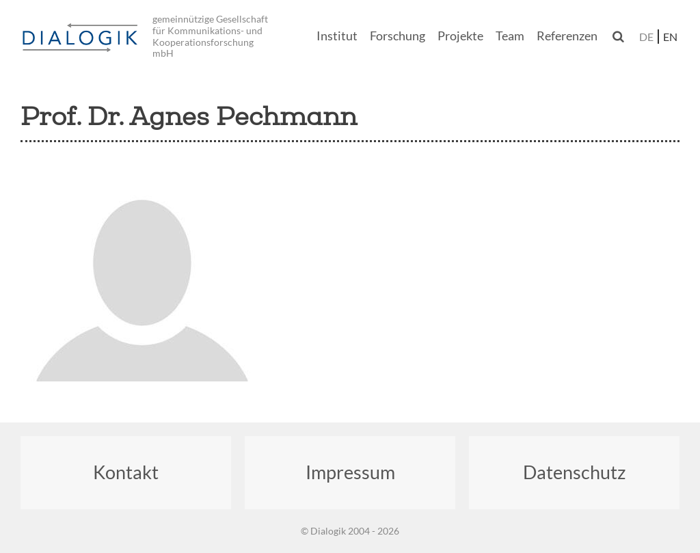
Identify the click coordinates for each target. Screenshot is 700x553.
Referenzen (567, 36)
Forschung (397, 36)
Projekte (460, 36)
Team (510, 36)
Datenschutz (574, 472)
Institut (337, 36)
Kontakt (126, 472)
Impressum (350, 472)
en (670, 36)
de (646, 36)
